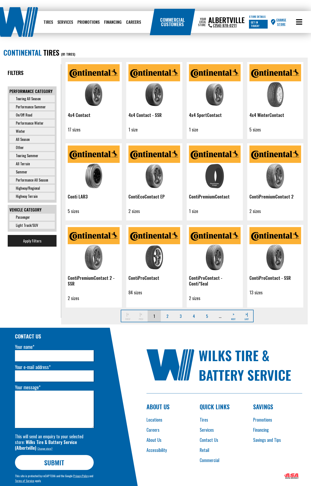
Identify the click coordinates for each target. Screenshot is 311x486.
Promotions (88, 22)
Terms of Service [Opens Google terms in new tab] (25, 481)
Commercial (209, 460)
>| (246, 316)
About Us (153, 440)
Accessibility (156, 450)
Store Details (257, 16)
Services (65, 22)
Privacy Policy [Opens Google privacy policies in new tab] (81, 476)
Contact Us (209, 440)
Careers (133, 22)
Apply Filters (32, 241)
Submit (54, 462)
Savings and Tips (267, 440)
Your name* (25, 346)
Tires (48, 22)
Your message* (28, 387)
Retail (204, 450)
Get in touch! (255, 24)
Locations (154, 419)
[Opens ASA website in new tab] (291, 476)
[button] (299, 22)
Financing (113, 22)
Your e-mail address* (33, 367)
